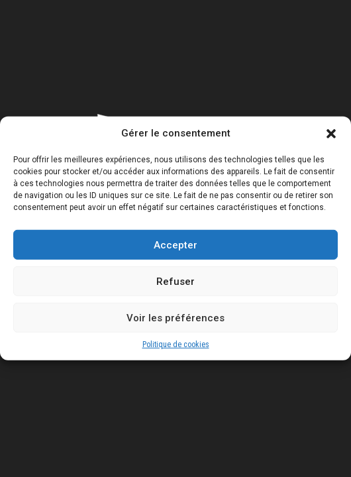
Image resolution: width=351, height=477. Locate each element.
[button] (331, 142)
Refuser (175, 290)
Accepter (175, 254)
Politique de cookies (175, 353)
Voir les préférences (175, 327)
